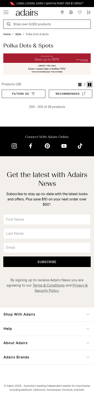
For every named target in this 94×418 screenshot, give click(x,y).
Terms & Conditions (49, 285)
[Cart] (88, 12)
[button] (80, 84)
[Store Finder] (62, 12)
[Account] (71, 12)
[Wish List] (80, 12)
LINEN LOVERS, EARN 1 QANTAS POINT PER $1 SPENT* (50, 3)
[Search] (9, 25)
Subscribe (47, 262)
